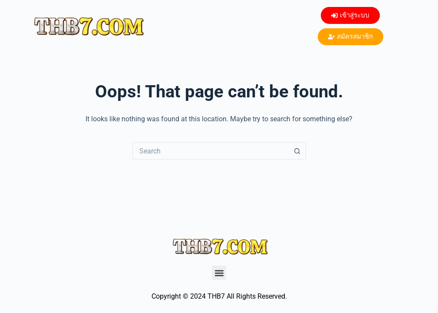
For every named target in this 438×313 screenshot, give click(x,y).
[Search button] (297, 151)
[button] (219, 273)
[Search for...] (210, 151)
